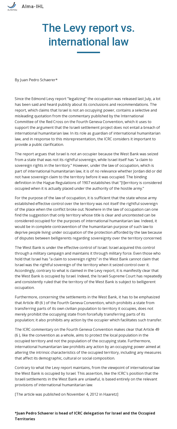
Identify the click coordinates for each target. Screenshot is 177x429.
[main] (88, 37)
